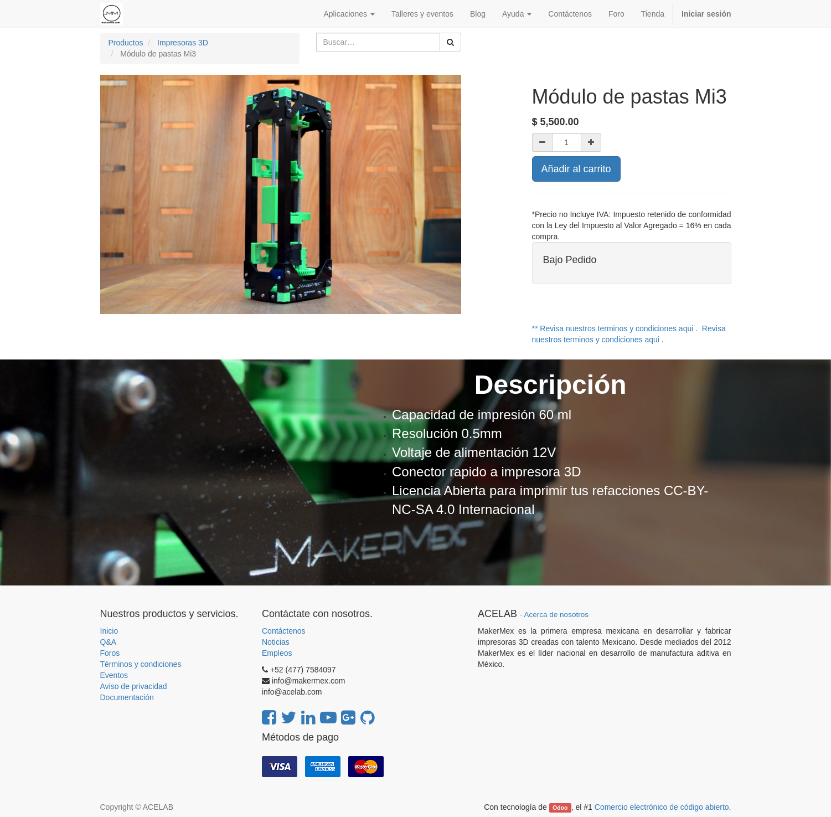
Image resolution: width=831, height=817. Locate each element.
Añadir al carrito (576, 168)
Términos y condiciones (141, 664)
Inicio (109, 630)
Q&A (108, 642)
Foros (110, 653)
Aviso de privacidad (133, 686)
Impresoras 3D (182, 42)
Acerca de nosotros (556, 614)
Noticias (276, 642)
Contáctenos (284, 630)
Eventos (114, 675)
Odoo (560, 807)
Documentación (127, 697)
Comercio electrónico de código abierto (662, 807)
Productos (126, 42)
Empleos (277, 653)
